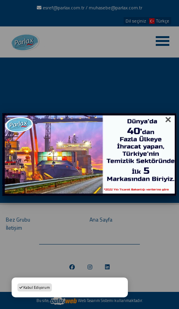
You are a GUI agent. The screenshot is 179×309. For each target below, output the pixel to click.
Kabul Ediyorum (34, 287)
